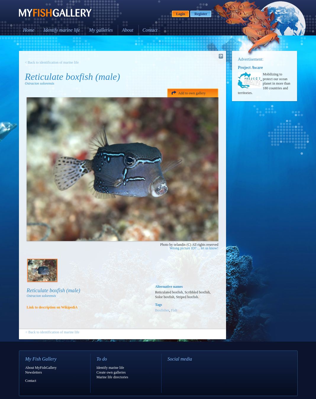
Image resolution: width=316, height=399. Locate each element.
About (127, 30)
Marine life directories (112, 377)
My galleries (101, 30)
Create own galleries (111, 372)
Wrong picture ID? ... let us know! (194, 248)
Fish (174, 310)
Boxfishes (162, 310)
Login (180, 14)
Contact (150, 30)
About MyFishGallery (41, 368)
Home (28, 30)
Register (200, 14)
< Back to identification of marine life (52, 62)
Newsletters (33, 372)
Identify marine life (61, 30)
